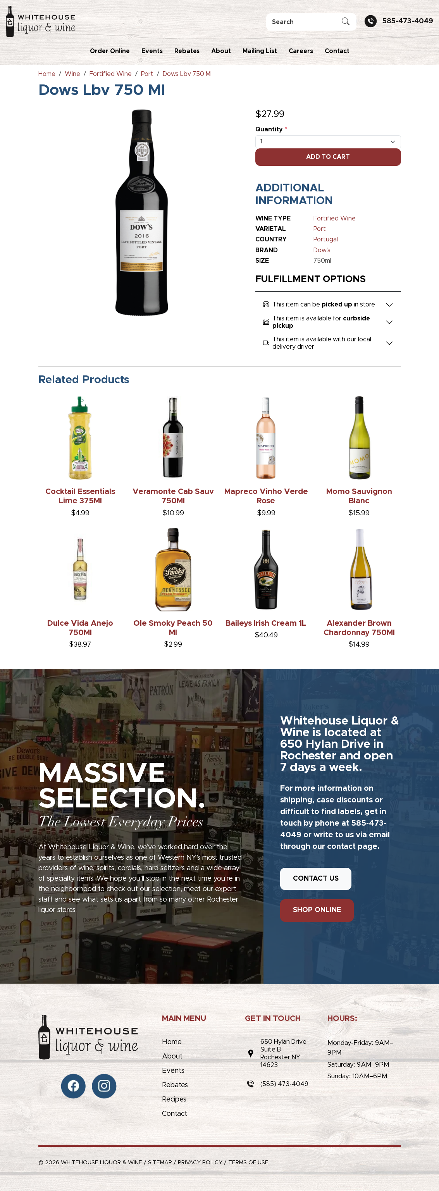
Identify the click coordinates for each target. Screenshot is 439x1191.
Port (319, 229)
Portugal (325, 239)
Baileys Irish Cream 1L (266, 623)
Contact (337, 51)
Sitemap (160, 1162)
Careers (301, 51)
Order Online (110, 51)
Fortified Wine (334, 218)
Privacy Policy (200, 1162)
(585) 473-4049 (284, 1084)
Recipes (174, 1099)
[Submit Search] (345, 22)
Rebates (187, 51)
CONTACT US (316, 878)
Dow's (322, 250)
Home (172, 1042)
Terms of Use (248, 1162)
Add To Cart (328, 157)
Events (152, 51)
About (221, 51)
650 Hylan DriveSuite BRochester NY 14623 (283, 1053)
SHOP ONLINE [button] (317, 910)
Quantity (271, 129)
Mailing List (260, 51)
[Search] (311, 22)
